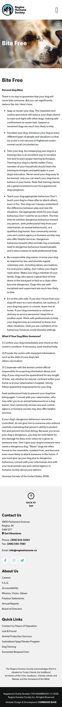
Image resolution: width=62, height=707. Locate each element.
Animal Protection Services (17, 636)
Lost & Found (9, 631)
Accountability (10, 588)
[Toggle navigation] (57, 9)
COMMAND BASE (47, 702)
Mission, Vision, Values (14, 593)
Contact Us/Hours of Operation (19, 625)
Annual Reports (10, 603)
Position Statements (13, 598)
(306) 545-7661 (16, 543)
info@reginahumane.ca (23, 550)
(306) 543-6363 (20, 539)
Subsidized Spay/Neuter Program (21, 641)
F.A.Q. (5, 582)
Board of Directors (12, 608)
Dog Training (9, 646)
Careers (6, 577)
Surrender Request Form (15, 651)
